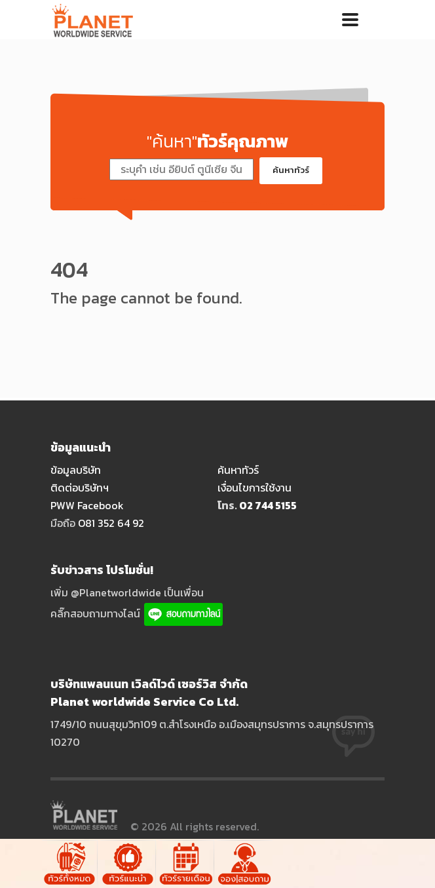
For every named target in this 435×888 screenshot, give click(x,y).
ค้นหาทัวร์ (291, 170)
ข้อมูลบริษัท (75, 470)
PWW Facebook (87, 505)
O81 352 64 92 (111, 523)
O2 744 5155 (268, 505)
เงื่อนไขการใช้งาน (255, 487)
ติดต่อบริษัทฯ (79, 487)
